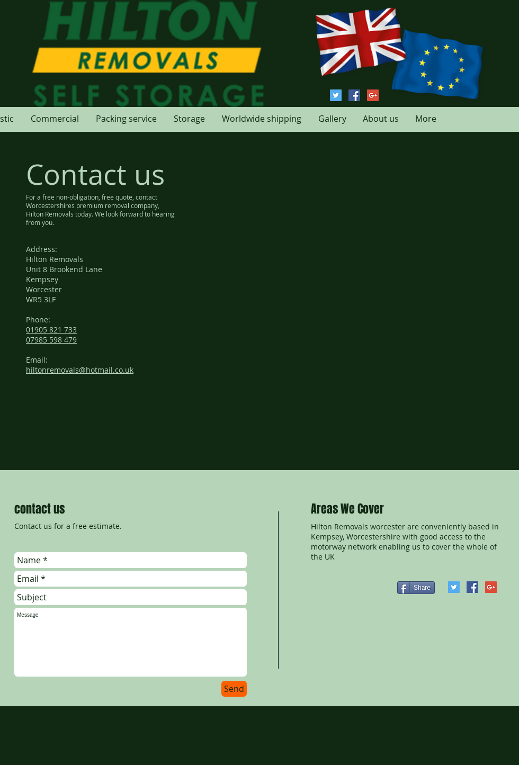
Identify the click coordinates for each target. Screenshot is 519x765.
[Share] (416, 587)
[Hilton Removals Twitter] (336, 95)
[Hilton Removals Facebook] (354, 95)
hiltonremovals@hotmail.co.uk (79, 370)
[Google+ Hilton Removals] (373, 95)
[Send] (234, 689)
